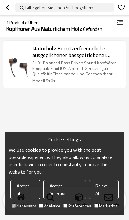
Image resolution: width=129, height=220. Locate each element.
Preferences (77, 206)
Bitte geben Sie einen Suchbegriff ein (59, 7)
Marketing (105, 206)
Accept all (23, 189)
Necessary (24, 206)
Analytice (49, 206)
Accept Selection (58, 189)
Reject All (101, 189)
